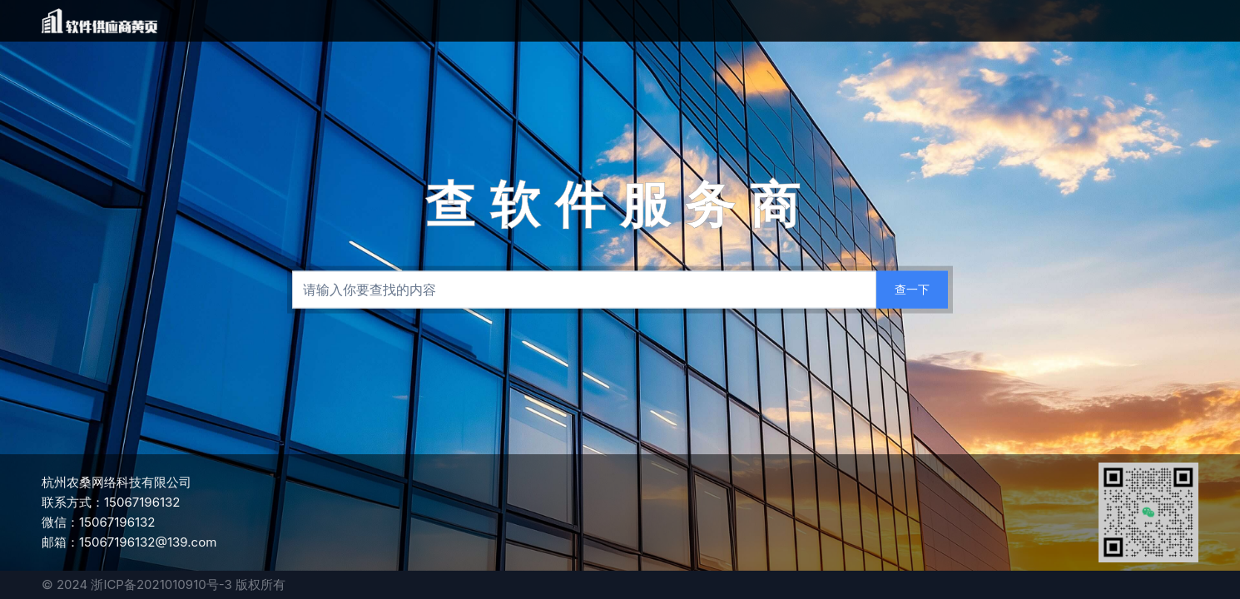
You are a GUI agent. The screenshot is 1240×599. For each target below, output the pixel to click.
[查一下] (912, 290)
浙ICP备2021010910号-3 (161, 584)
